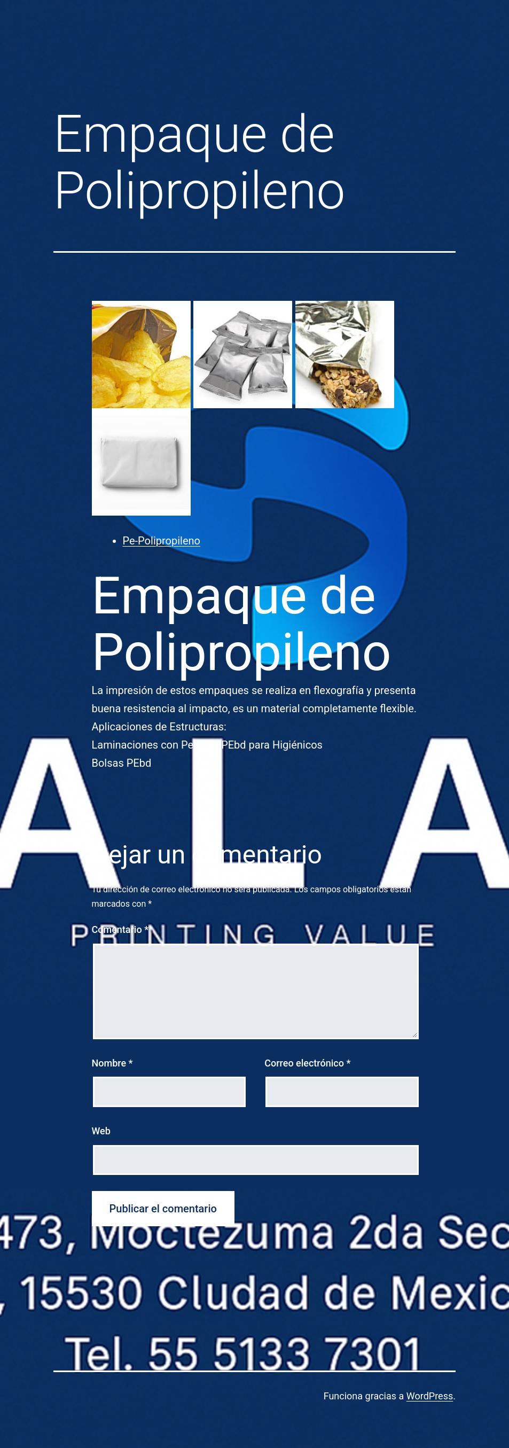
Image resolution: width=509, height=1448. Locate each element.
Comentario (120, 929)
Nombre (112, 1063)
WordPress (429, 1396)
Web (101, 1130)
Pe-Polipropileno (161, 540)
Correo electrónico (307, 1063)
